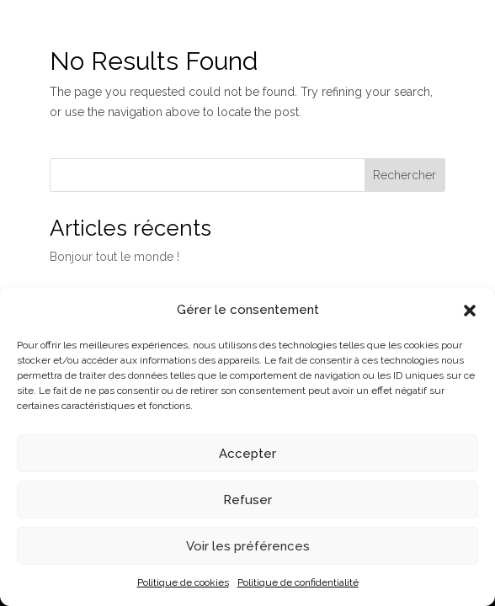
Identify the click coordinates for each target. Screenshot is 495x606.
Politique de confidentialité (298, 582)
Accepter (247, 453)
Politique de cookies (183, 582)
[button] (469, 310)
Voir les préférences (248, 546)
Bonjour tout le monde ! (114, 256)
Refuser (247, 500)
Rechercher (404, 175)
